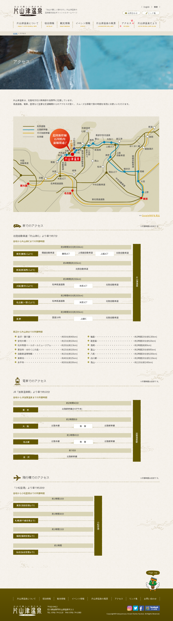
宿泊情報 (47, 599)
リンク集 (133, 599)
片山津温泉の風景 (99, 599)
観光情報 (61, 599)
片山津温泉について (26, 599)
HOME (15, 33)
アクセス (119, 599)
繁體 (156, 7)
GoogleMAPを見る (151, 215)
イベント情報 (78, 599)
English (147, 7)
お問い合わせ (150, 599)
